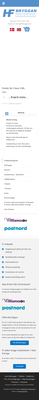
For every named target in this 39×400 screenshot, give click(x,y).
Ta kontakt (19, 366)
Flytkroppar (12, 103)
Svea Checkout (9, 209)
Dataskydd (24, 389)
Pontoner (7, 170)
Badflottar (30, 376)
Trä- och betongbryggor (12, 379)
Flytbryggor (8, 165)
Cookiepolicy (31, 389)
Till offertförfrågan (19, 343)
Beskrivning (14, 113)
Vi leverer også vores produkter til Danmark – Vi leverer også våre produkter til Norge (19, 203)
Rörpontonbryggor (28, 379)
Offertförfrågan (9, 198)
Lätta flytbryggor (11, 376)
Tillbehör (7, 184)
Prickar (6, 193)
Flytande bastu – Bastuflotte (14, 175)
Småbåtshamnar (9, 179)
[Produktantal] (5, 97)
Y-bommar (18, 103)
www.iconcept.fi (22, 391)
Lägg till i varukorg (19, 97)
